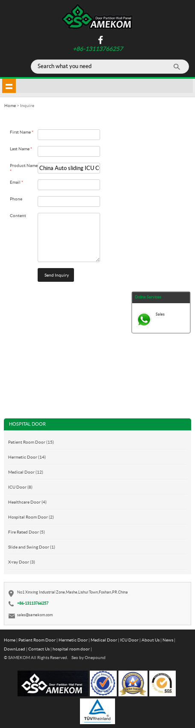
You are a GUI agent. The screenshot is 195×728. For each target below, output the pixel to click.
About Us (151, 639)
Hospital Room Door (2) (31, 516)
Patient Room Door (37, 639)
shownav (9, 85)
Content (18, 215)
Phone (16, 198)
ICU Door (129, 639)
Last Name (21, 148)
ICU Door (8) (20, 486)
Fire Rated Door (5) (26, 531)
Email (16, 182)
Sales (160, 314)
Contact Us (39, 648)
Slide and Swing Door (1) (31, 546)
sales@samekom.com (35, 614)
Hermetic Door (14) (27, 456)
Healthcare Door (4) (27, 501)
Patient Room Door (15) (31, 442)
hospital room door (71, 648)
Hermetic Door (73, 639)
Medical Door (104, 639)
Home (9, 639)
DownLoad (14, 648)
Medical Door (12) (25, 471)
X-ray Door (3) (21, 561)
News (167, 639)
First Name (21, 131)
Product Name (24, 168)
